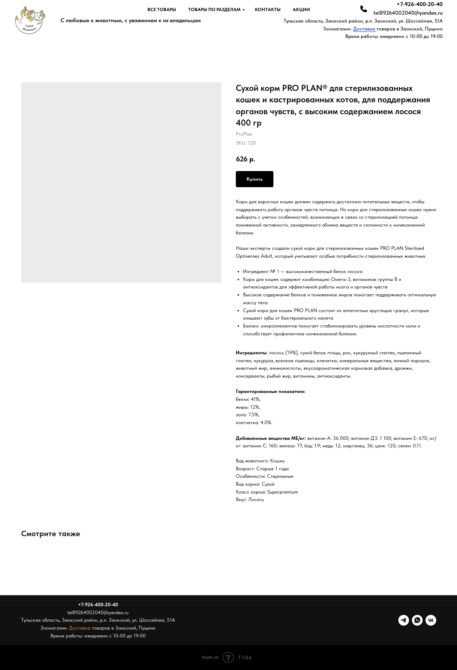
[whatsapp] (417, 620)
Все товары (161, 9)
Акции (301, 9)
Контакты (268, 9)
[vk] (431, 620)
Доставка (364, 28)
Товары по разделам (214, 9)
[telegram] (403, 620)
